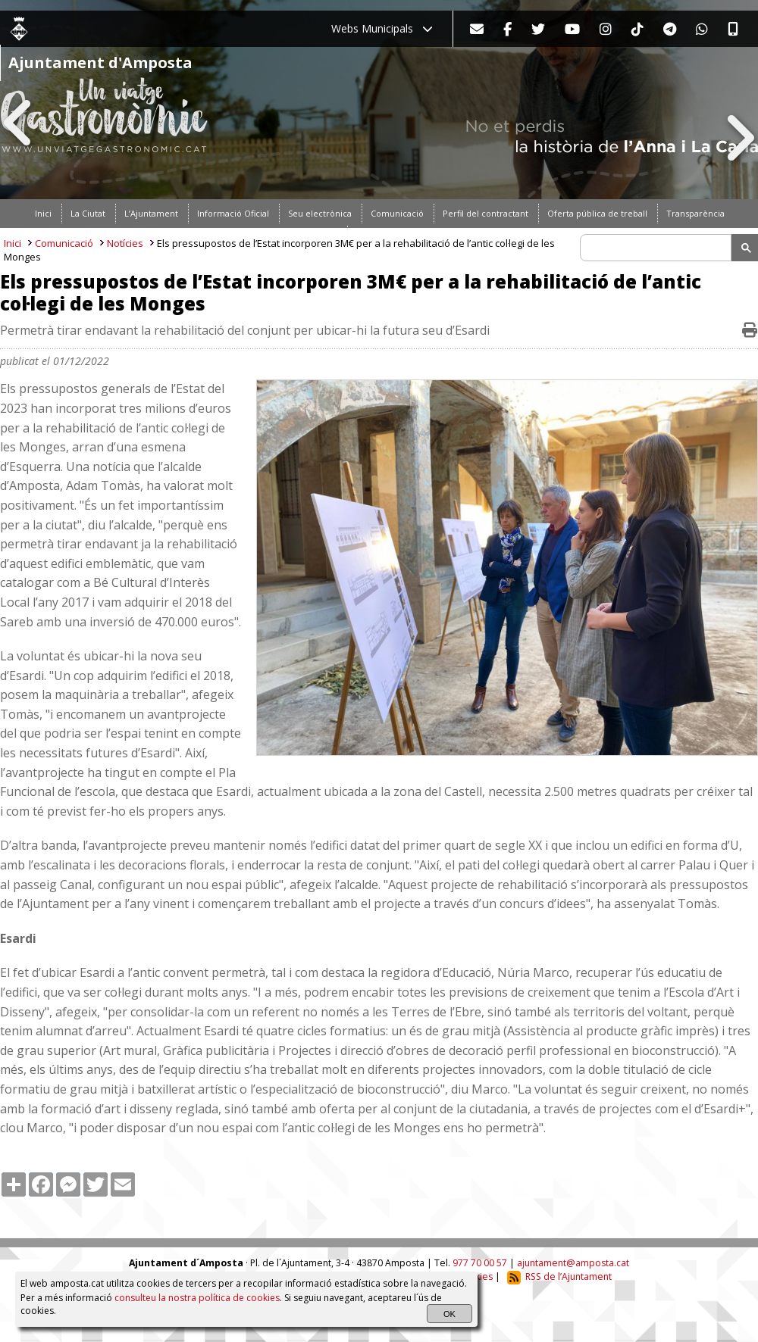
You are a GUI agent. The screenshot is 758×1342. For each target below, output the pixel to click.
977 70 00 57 (480, 1262)
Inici (12, 243)
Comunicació (64, 243)
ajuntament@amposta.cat (573, 1262)
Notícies (125, 243)
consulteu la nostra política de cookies (197, 1297)
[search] (658, 248)
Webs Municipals (382, 28)
